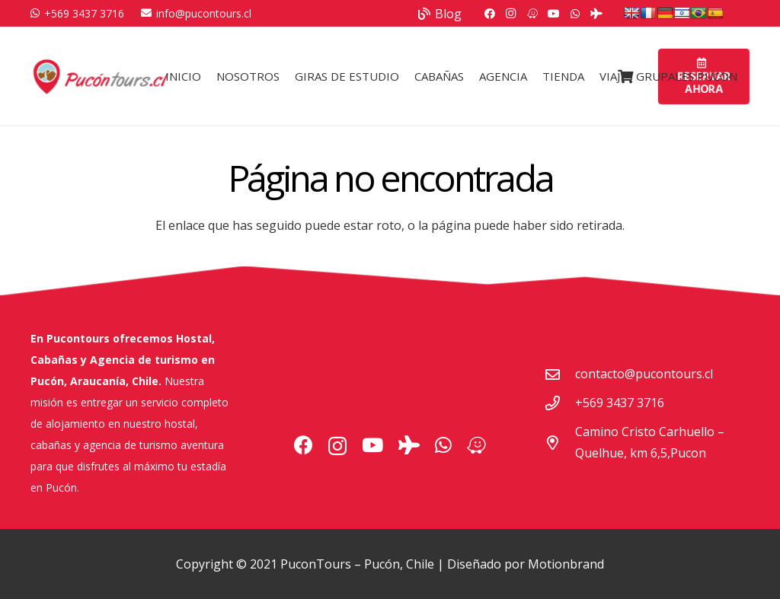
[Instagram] (511, 13)
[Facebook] (489, 13)
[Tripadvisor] (596, 13)
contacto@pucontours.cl (644, 373)
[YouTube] (553, 13)
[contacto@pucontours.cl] (560, 374)
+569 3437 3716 (619, 402)
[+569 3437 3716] (560, 403)
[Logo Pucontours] (101, 76)
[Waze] (532, 13)
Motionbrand (566, 564)
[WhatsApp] (575, 13)
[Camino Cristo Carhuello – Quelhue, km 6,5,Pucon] (560, 442)
